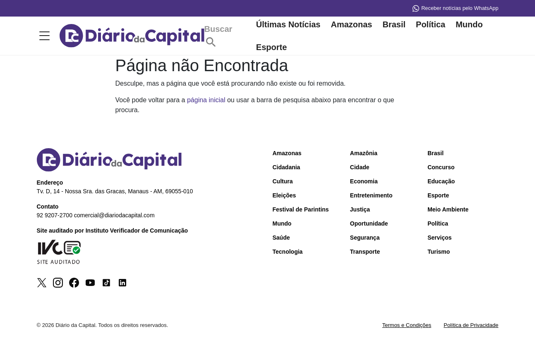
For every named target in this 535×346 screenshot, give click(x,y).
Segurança (365, 238)
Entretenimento (371, 196)
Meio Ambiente (447, 210)
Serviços (439, 238)
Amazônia (363, 154)
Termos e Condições (407, 326)
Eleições (284, 196)
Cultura (283, 182)
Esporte (271, 47)
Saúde (281, 238)
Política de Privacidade (471, 326)
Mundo (469, 24)
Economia (364, 182)
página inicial (206, 100)
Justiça (360, 210)
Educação (441, 182)
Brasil (393, 24)
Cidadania (286, 168)
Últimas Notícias (288, 24)
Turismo (438, 252)
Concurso (440, 168)
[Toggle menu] (43, 36)
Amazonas (351, 24)
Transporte (365, 252)
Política (430, 24)
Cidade (359, 168)
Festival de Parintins (301, 210)
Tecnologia (288, 252)
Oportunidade (369, 224)
